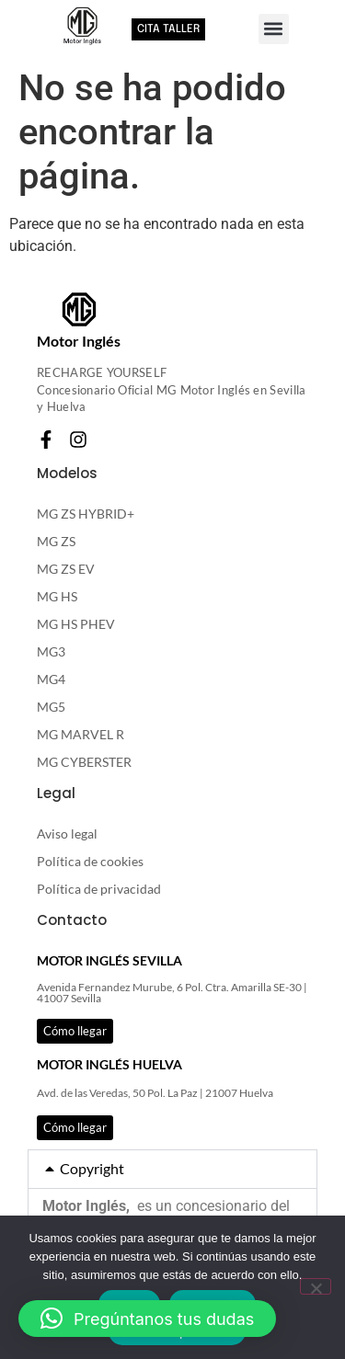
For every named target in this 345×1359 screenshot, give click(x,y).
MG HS (57, 596)
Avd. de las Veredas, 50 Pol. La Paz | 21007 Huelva (155, 1093)
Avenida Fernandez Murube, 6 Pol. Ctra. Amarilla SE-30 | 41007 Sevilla (172, 992)
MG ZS (56, 541)
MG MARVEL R (80, 734)
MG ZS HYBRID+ (85, 513)
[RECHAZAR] (315, 1286)
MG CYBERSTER (84, 762)
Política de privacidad (99, 888)
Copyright (92, 1168)
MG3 (51, 651)
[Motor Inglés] (79, 309)
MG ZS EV (66, 569)
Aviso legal (67, 833)
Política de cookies (90, 861)
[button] (274, 29)
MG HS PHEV (76, 624)
